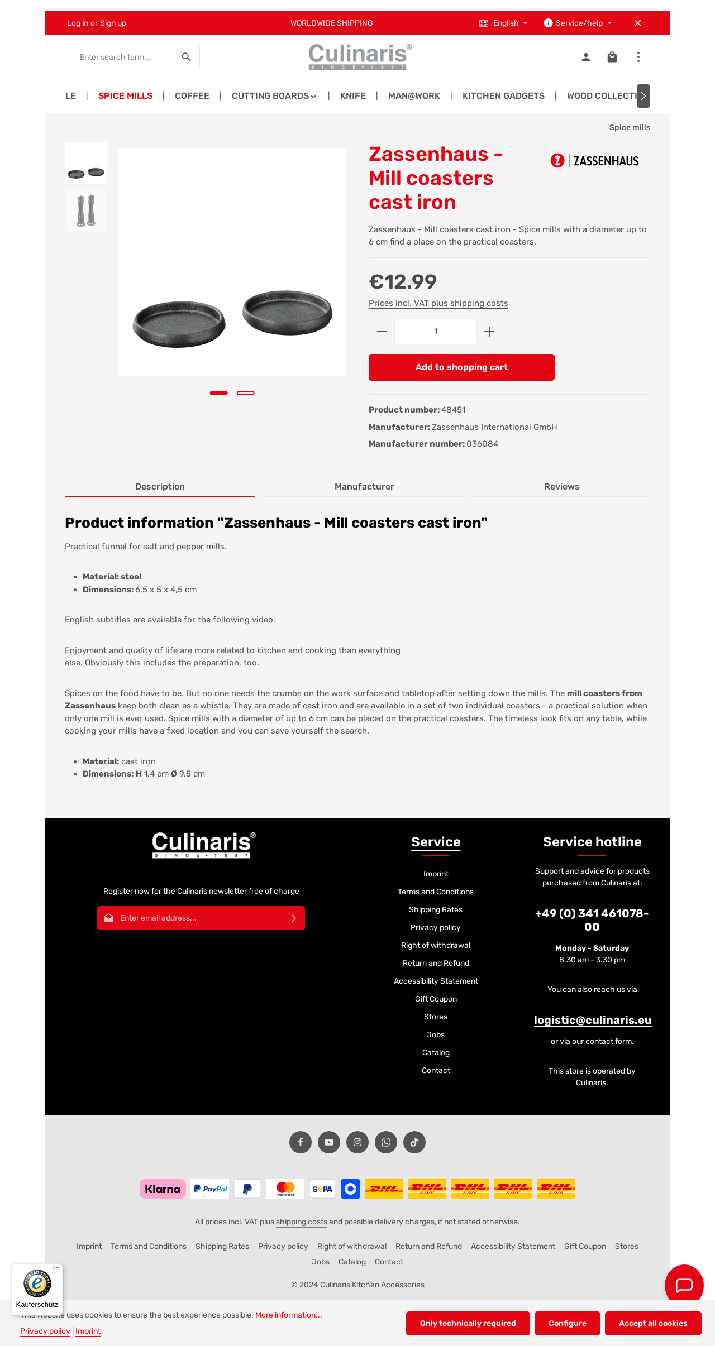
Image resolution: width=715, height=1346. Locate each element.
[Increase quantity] (489, 331)
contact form (608, 1041)
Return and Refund (436, 963)
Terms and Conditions (436, 892)
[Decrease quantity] (382, 331)
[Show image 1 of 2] (218, 393)
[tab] (160, 487)
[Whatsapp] (386, 1142)
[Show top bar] (638, 57)
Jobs (436, 1035)
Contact (436, 1070)
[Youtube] (329, 1142)
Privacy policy (436, 927)
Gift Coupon (436, 999)
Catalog (436, 1052)
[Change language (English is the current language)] (504, 23)
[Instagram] (357, 1142)
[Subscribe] (294, 918)
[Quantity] (435, 331)
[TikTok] (414, 1142)
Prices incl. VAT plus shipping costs (438, 303)
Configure (568, 1323)
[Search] (187, 57)
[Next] (643, 96)
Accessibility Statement (436, 981)
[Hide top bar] (638, 23)
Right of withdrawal (435, 945)
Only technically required (468, 1323)
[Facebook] (300, 1142)
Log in (77, 23)
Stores (435, 1017)
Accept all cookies (653, 1323)
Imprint (436, 874)
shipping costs (301, 1222)
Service (436, 842)
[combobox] (123, 57)
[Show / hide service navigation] (577, 23)
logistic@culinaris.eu (593, 1020)
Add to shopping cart (462, 367)
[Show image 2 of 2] (245, 393)
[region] (206, 283)
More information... (288, 1315)
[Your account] (586, 57)
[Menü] (56, 1270)
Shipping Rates (436, 909)
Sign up (113, 23)
